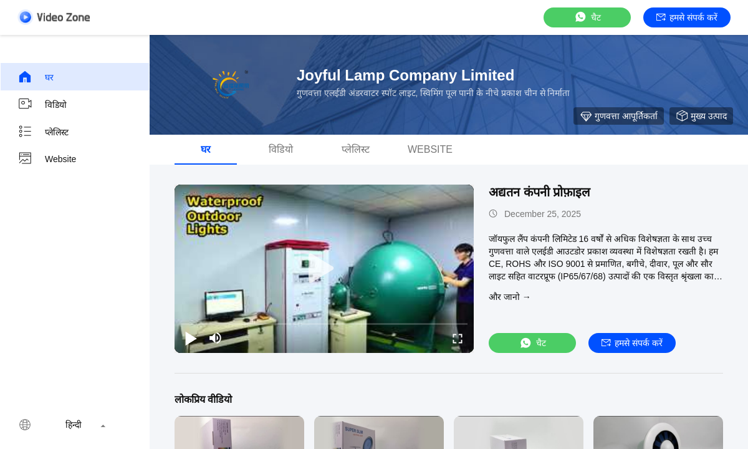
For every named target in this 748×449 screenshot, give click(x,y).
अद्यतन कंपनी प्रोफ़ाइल (539, 192)
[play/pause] (190, 338)
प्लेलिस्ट (43, 131)
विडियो (42, 104)
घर (35, 76)
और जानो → (510, 297)
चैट (587, 17)
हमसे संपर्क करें (686, 17)
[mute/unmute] (215, 338)
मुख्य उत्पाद (701, 116)
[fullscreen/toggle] (457, 338)
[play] (324, 268)
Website (46, 159)
